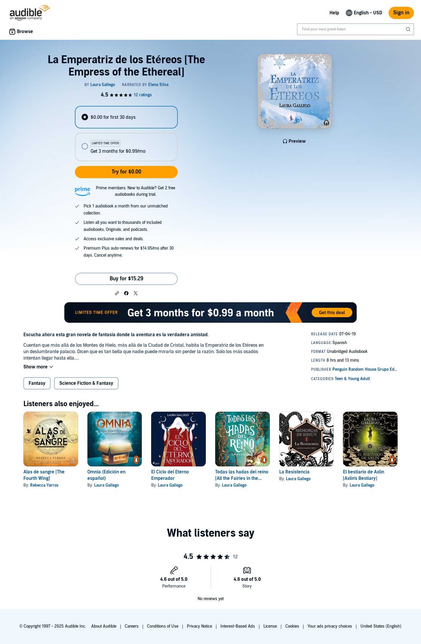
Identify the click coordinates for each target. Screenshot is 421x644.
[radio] (126, 117)
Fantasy (37, 383)
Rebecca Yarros (44, 485)
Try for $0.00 (126, 172)
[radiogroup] (126, 133)
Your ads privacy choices (330, 626)
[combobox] (355, 29)
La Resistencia (294, 472)
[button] (117, 292)
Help (334, 13)
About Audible (103, 626)
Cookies (292, 626)
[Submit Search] (408, 29)
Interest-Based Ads (237, 626)
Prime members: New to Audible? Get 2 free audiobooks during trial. (135, 191)
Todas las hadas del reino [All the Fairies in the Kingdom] (241, 478)
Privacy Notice (199, 626)
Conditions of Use (162, 626)
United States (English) (380, 626)
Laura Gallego (106, 485)
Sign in (401, 13)
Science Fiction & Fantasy (86, 383)
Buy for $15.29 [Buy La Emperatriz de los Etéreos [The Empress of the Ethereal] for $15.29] (126, 279)
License (270, 626)
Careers (132, 626)
